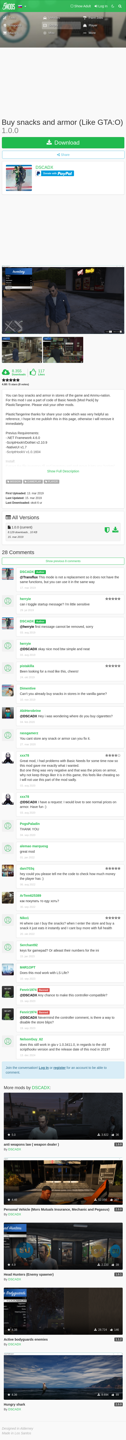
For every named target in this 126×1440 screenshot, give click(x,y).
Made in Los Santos (16, 1433)
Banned (43, 990)
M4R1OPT (27, 967)
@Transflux (29, 577)
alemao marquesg (34, 846)
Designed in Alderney (17, 1428)
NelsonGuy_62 (31, 1039)
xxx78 (24, 755)
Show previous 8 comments (63, 561)
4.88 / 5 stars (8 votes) (15, 384)
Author (40, 572)
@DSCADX (28, 649)
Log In (44, 1068)
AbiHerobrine (30, 711)
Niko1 (24, 918)
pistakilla (27, 666)
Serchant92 (29, 945)
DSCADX (44, 167)
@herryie (27, 627)
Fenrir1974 (28, 990)
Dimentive (28, 688)
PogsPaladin (30, 824)
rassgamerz (29, 733)
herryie (25, 599)
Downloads (19, 374)
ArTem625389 (30, 895)
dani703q (27, 868)
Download (63, 142)
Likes (41, 374)
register (59, 1068)
